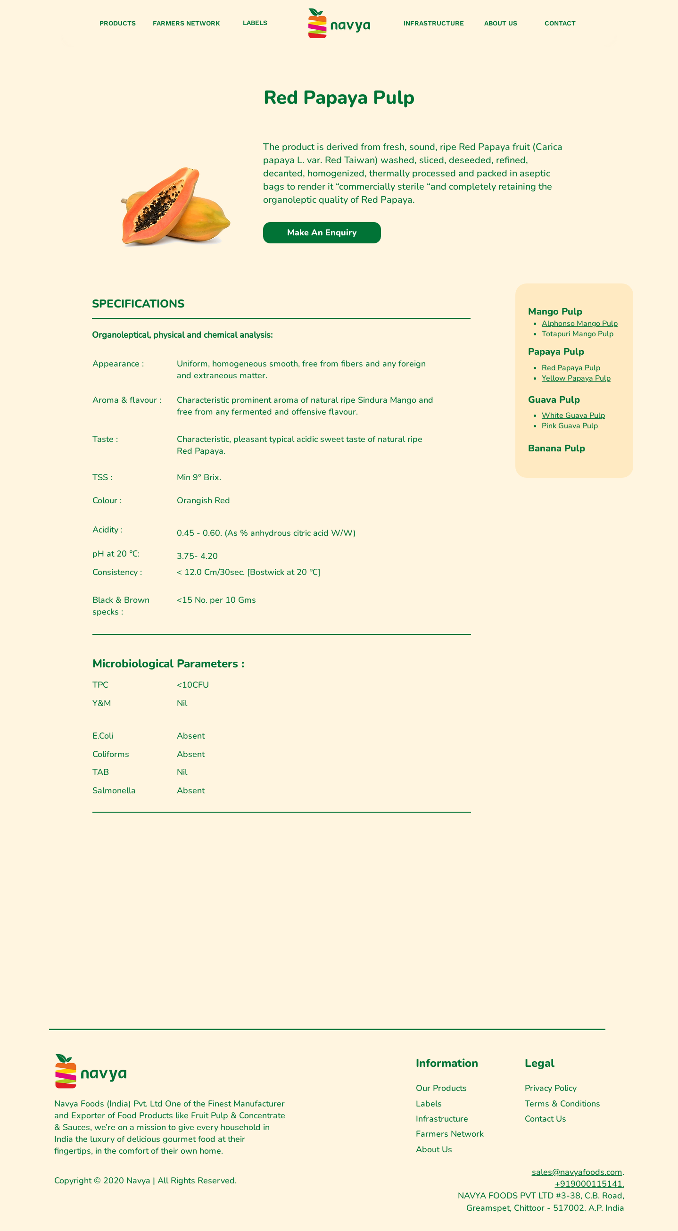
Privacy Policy (551, 1088)
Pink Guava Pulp (570, 426)
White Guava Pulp (573, 415)
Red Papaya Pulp (571, 368)
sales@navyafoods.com (577, 1172)
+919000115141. (589, 1183)
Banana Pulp (556, 448)
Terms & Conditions (562, 1103)
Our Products (441, 1088)
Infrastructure (442, 1118)
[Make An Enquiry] (322, 232)
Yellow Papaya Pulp (576, 378)
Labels (429, 1103)
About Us (434, 1149)
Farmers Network (450, 1134)
